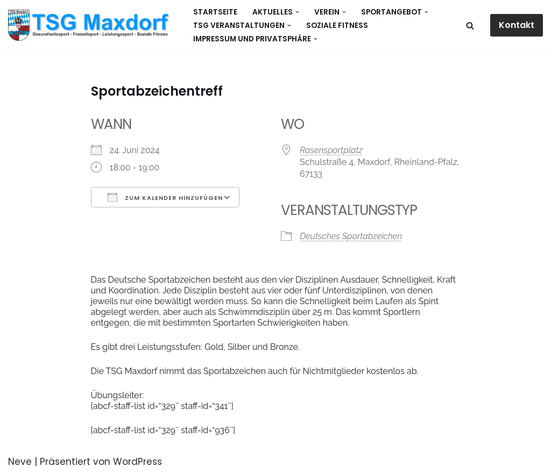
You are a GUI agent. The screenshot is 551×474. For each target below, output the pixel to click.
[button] (297, 12)
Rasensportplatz (331, 150)
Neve (20, 461)
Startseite (215, 12)
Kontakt (516, 25)
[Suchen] (470, 25)
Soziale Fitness (337, 25)
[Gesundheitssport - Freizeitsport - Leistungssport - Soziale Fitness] (91, 25)
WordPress (137, 461)
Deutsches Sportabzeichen (351, 236)
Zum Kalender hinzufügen (165, 197)
